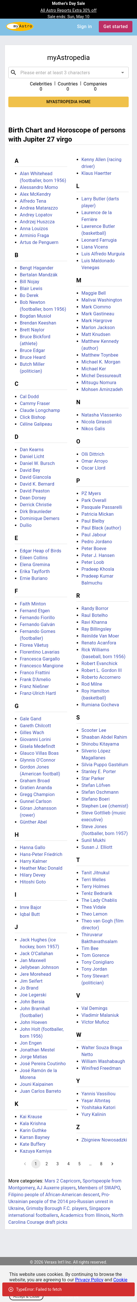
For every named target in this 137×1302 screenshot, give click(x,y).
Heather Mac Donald (41, 868)
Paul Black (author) (101, 528)
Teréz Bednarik (97, 893)
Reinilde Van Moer (100, 636)
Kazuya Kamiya (35, 1151)
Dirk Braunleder (36, 511)
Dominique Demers (39, 518)
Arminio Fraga (34, 235)
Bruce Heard (33, 357)
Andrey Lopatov (36, 215)
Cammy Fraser (35, 403)
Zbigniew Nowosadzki (104, 1140)
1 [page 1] (35, 1163)
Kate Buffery (33, 1144)
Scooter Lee (94, 730)
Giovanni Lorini (35, 739)
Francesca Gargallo (40, 659)
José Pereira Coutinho (43, 1063)
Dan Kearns (32, 449)
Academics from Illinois (84, 1215)
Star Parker (93, 778)
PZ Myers (91, 493)
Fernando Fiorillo (37, 617)
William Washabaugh (103, 1061)
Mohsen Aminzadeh (102, 389)
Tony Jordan (94, 969)
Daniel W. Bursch (37, 463)
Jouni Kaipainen (36, 1084)
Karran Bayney (35, 1137)
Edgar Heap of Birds (40, 551)
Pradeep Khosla (98, 569)
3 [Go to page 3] (57, 1163)
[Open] (123, 73)
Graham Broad (35, 780)
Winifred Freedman (101, 1068)
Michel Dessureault (101, 375)
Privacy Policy (89, 1280)
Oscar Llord (93, 468)
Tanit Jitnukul (96, 872)
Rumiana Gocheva (100, 704)
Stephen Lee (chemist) (105, 806)
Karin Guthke (33, 1130)
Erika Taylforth (35, 571)
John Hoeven (33, 1022)
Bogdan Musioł (35, 316)
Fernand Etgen (35, 610)
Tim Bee (90, 948)
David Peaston (35, 491)
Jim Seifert (31, 981)
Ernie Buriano (33, 578)
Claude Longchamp (40, 410)
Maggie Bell (94, 293)
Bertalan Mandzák (38, 274)
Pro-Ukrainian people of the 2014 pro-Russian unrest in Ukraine (60, 1201)
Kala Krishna (33, 1123)
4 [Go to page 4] (68, 1163)
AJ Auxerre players (56, 1187)
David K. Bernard (37, 484)
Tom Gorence (95, 955)
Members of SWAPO (99, 1187)
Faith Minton (33, 604)
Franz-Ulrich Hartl (38, 693)
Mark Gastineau (98, 313)
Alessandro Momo (39, 187)
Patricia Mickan (98, 514)
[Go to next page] (112, 1163)
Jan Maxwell (33, 960)
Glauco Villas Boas (39, 753)
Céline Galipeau (36, 424)
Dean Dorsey (33, 498)
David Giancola (35, 477)
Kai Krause (31, 1116)
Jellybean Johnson (39, 967)
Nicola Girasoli (97, 422)
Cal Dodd (29, 396)
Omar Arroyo (95, 461)
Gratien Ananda (36, 787)
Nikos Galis (93, 428)
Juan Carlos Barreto (40, 1091)
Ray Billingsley (96, 629)
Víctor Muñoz (95, 1022)
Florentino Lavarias (39, 652)
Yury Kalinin (94, 1114)
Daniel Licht (32, 456)
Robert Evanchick (100, 663)
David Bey (30, 470)
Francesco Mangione (41, 665)
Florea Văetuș (34, 645)
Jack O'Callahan (36, 953)
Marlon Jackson (98, 327)
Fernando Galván (37, 624)
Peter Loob (93, 562)
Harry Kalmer (33, 861)
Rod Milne (92, 684)
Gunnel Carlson (35, 801)
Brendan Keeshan (38, 323)
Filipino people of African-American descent (53, 1194)
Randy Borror (95, 608)
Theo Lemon (95, 914)
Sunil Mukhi (94, 840)
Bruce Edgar (32, 350)
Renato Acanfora (99, 643)
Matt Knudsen (96, 334)
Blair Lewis (31, 288)
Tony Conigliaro (98, 962)
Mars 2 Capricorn (62, 1181)
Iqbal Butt (30, 914)
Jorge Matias (33, 1056)
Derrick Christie (36, 504)
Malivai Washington (102, 300)
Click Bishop (33, 417)
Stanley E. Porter (99, 771)
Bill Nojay (29, 281)
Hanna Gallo (32, 847)
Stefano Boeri (96, 799)
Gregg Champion (37, 794)
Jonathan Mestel (37, 1050)
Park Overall (94, 500)
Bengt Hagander (36, 268)
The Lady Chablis (99, 900)
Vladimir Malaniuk (100, 1015)
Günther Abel (33, 822)
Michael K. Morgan (101, 362)
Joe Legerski (33, 995)
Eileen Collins (34, 557)
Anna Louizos (34, 228)
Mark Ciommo (96, 307)
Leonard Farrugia (99, 240)
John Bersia (32, 1001)
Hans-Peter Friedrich (41, 854)
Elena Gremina (35, 564)
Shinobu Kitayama (100, 744)
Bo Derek (29, 295)
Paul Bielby (93, 521)
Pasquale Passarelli (102, 507)
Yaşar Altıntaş (96, 1100)
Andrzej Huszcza (37, 221)
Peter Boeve (94, 548)
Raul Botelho (95, 615)
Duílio (26, 525)
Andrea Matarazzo (39, 208)
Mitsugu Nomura (99, 382)
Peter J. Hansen (98, 555)
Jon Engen (31, 1043)
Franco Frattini (35, 672)
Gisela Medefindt (37, 746)
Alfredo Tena (33, 201)
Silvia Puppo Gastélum (105, 764)
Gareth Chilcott (35, 725)
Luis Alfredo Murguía (103, 254)
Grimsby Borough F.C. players (56, 1208)
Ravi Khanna (94, 622)
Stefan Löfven (96, 785)
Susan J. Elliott (97, 847)
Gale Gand (30, 719)
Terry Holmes (95, 886)
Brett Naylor (32, 330)
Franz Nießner (34, 686)
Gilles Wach (32, 732)
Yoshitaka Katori (99, 1107)
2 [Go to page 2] (46, 1163)
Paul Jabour (94, 534)
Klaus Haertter (97, 173)
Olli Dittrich (93, 454)
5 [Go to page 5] (79, 1163)
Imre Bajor (30, 907)
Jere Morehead (35, 974)
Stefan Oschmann (100, 792)
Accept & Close (26, 1296)
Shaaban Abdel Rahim (104, 737)
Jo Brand (29, 988)
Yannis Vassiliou (99, 1093)
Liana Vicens (95, 247)
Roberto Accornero (101, 677)
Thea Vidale (94, 907)
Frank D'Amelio (35, 679)
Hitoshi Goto (33, 882)
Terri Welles (94, 879)
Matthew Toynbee (100, 355)
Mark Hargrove (97, 320)
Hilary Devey (32, 875)
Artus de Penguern (39, 242)
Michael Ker (94, 369)
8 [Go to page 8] (101, 1163)
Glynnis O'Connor (37, 760)
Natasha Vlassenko (102, 415)
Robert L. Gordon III (102, 670)
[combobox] (68, 72)
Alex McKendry (35, 194)
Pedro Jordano (97, 541)
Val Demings (95, 1008)
